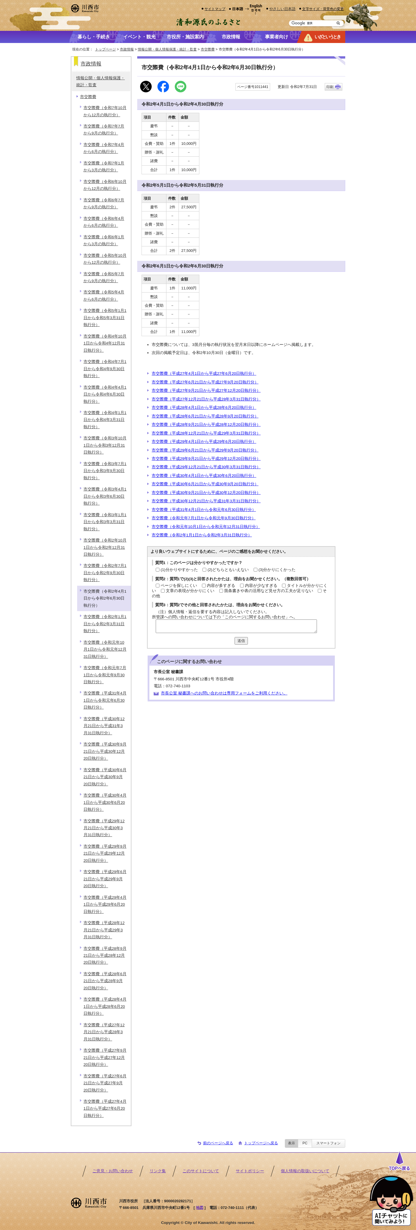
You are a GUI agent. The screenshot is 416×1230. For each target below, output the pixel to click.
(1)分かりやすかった (179, 570)
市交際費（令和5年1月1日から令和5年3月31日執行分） (105, 317)
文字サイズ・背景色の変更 (323, 9)
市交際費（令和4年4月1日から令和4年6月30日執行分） (105, 394)
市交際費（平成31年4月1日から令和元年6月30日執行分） (204, 510)
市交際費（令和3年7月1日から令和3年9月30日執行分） (105, 471)
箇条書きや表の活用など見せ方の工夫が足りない (268, 591)
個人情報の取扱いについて (305, 1171)
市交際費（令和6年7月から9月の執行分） (103, 203)
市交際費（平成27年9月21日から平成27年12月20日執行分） (206, 390)
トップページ (105, 49)
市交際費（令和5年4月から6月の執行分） (103, 295)
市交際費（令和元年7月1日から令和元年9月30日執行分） (204, 518)
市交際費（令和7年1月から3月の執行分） (103, 166)
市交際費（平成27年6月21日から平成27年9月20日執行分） (205, 382)
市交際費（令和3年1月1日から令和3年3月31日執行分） (105, 522)
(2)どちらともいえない (228, 570)
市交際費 (208, 49)
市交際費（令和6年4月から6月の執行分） (103, 222)
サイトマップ (215, 9)
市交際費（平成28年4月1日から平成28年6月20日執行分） (204, 407)
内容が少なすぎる (261, 585)
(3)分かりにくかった (277, 570)
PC (304, 1143)
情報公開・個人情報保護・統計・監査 (167, 49)
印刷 (329, 87)
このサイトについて (201, 1171)
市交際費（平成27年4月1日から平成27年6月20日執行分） (204, 373)
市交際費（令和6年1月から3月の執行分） (103, 240)
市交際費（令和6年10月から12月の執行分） (105, 185)
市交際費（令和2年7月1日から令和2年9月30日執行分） (105, 572)
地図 (199, 1207)
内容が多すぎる (221, 585)
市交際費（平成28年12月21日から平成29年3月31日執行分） (206, 433)
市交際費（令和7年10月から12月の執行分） (105, 111)
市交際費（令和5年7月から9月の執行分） (103, 277)
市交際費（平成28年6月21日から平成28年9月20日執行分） (205, 416)
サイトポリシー (250, 1171)
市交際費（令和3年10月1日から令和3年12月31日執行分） (105, 445)
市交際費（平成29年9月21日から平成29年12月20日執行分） (206, 458)
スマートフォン (328, 1143)
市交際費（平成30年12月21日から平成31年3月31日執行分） (206, 501)
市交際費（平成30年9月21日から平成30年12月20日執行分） (206, 492)
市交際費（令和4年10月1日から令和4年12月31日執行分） (105, 343)
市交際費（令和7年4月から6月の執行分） (103, 148)
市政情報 (127, 49)
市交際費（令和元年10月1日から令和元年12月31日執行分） (206, 527)
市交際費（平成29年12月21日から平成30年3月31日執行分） (206, 467)
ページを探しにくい (179, 585)
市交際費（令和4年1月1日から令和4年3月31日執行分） (105, 420)
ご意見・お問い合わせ (112, 1171)
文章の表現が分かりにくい (190, 591)
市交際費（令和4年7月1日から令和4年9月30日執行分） (105, 369)
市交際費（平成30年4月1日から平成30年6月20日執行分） (204, 475)
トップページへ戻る (261, 1143)
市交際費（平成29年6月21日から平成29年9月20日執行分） (205, 450)
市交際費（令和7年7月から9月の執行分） (103, 129)
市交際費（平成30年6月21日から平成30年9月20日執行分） (205, 484)
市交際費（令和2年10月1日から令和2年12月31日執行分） (105, 547)
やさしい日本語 (282, 9)
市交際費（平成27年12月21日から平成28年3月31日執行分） (206, 399)
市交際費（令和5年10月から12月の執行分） (105, 259)
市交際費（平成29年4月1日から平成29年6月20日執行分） (204, 441)
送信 (241, 641)
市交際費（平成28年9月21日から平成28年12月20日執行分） (206, 424)
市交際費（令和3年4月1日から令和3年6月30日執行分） (105, 496)
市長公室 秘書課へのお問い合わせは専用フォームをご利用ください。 (224, 693)
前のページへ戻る (218, 1143)
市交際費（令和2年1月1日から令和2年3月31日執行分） (202, 535)
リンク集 (158, 1171)
